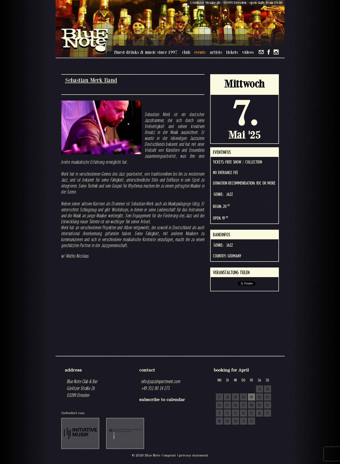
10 (267, 405)
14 (243, 413)
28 (227, 397)
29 (235, 397)
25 (259, 389)
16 (259, 413)
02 (259, 397)
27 (219, 397)
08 (251, 405)
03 (267, 397)
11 (219, 413)
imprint (169, 455)
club (186, 52)
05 (227, 405)
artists (216, 52)
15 (251, 413)
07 (243, 405)
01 (251, 397)
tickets (232, 52)
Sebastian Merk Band (91, 80)
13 (235, 413)
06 (235, 405)
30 (243, 397)
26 (267, 389)
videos (248, 52)
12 (227, 413)
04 (219, 405)
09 (259, 405)
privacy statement (193, 455)
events (200, 52)
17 (267, 413)
